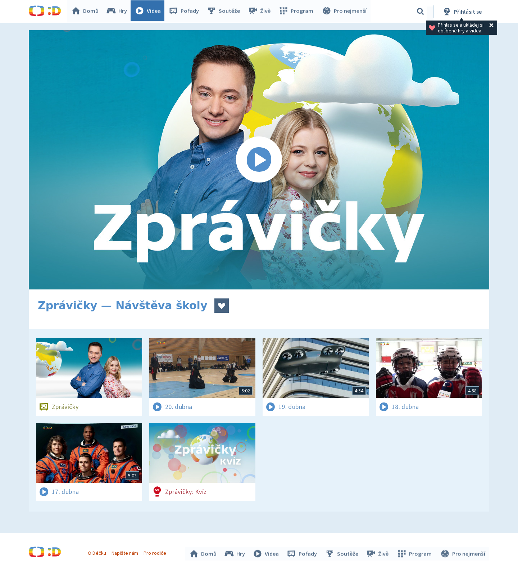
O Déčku (98, 552)
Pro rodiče (156, 552)
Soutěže (225, 11)
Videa (149, 11)
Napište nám (125, 552)
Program (297, 11)
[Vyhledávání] (420, 11)
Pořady (185, 11)
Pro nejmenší (344, 11)
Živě (260, 11)
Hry (118, 11)
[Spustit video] (259, 159)
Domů (87, 11)
